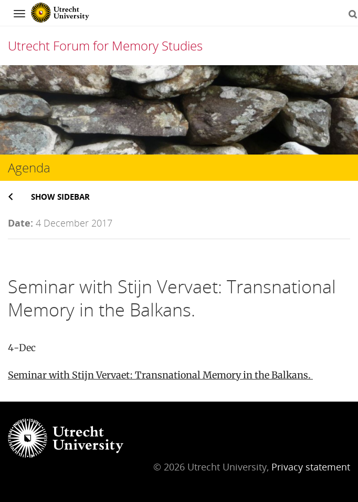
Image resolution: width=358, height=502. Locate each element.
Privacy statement (310, 466)
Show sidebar (60, 196)
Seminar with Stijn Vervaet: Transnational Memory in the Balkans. (160, 375)
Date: (20, 223)
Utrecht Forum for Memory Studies (105, 45)
